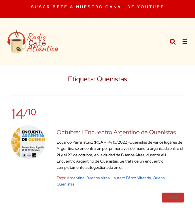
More (173, 197)
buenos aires (98, 177)
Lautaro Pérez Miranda (131, 177)
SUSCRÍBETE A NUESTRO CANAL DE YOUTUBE (97, 6)
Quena (159, 177)
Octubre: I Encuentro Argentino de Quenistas (116, 132)
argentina (75, 177)
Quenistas (65, 184)
